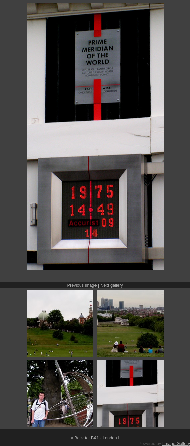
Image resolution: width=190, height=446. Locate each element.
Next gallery (111, 285)
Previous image (82, 285)
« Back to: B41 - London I (95, 437)
